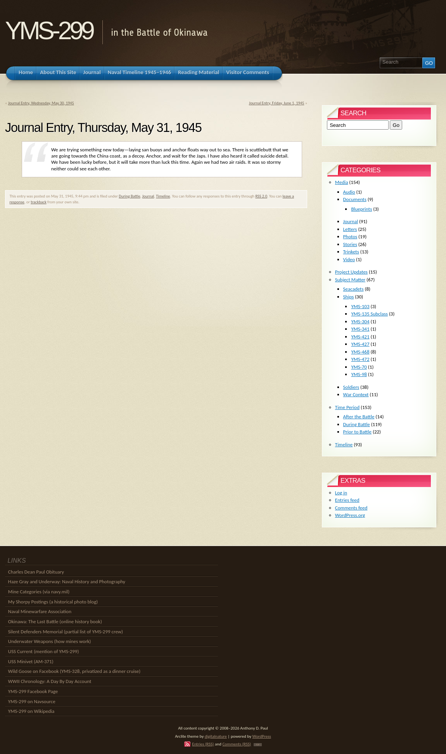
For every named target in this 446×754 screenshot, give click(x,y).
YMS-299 (48, 30)
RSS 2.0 (261, 196)
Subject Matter (350, 280)
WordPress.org (350, 515)
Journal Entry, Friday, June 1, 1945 (276, 103)
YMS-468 (360, 352)
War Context (356, 394)
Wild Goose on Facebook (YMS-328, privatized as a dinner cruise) (74, 671)
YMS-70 (359, 367)
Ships (348, 297)
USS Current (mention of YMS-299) (43, 651)
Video (349, 259)
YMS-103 (360, 306)
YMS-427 (360, 344)
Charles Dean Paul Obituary (36, 572)
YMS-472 (360, 359)
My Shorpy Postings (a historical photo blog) (53, 602)
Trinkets (351, 252)
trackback (39, 202)
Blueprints (361, 209)
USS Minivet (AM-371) (31, 661)
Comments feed (351, 508)
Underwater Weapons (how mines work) (49, 641)
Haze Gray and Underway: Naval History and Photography (66, 581)
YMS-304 (360, 321)
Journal (148, 196)
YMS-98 (359, 374)
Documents (354, 199)
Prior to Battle (357, 432)
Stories (350, 244)
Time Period (347, 407)
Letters (350, 229)
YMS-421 (360, 337)
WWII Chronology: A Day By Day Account (50, 681)
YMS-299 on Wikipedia (31, 711)
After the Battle (359, 416)
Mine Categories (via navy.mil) (38, 592)
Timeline (163, 196)
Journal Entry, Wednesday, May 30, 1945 (41, 103)
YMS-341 (360, 329)
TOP (257, 745)
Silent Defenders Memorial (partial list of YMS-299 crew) (65, 631)
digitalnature (216, 736)
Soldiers (351, 387)
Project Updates (351, 272)
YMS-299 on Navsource (31, 701)
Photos (350, 236)
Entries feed (347, 500)
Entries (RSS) (203, 744)
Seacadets (353, 289)
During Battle (129, 196)
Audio (349, 192)
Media (341, 182)
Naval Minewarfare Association (39, 611)
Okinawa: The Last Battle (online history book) (55, 621)
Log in (341, 493)
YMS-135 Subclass (369, 314)
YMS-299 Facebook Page (33, 691)
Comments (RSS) (236, 744)
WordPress (261, 736)
